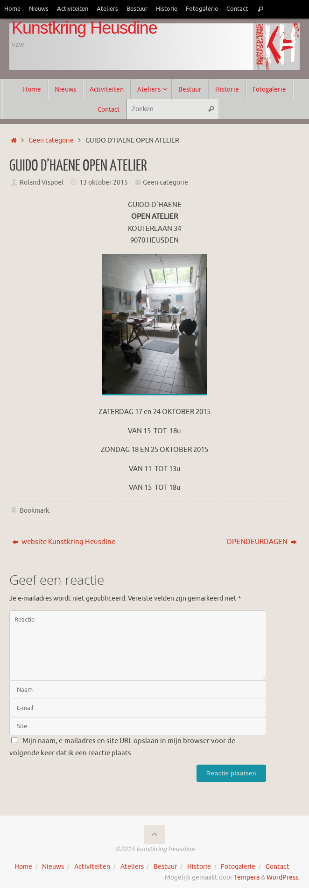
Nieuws (39, 9)
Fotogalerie (202, 9)
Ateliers (107, 9)
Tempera (247, 877)
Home (12, 9)
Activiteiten (72, 9)
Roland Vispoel (41, 182)
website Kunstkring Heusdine (63, 541)
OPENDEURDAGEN (261, 541)
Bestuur (136, 9)
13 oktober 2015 (103, 182)
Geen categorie (51, 140)
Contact (237, 9)
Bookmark (34, 511)
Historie (166, 9)
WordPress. (283, 877)
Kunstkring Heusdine (84, 28)
